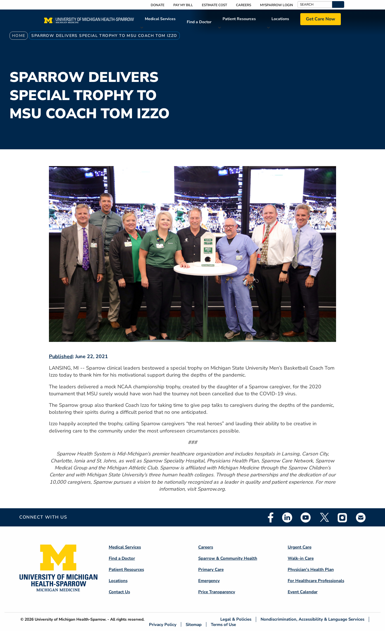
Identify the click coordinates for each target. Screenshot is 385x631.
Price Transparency (216, 592)
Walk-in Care (301, 558)
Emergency (209, 580)
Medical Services (160, 19)
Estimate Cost (214, 5)
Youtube (306, 517)
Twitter (324, 517)
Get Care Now (320, 19)
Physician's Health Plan (311, 569)
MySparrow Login (276, 5)
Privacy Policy (162, 624)
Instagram (342, 517)
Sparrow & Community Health (227, 558)
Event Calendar (303, 592)
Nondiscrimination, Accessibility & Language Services (312, 619)
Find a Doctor (199, 22)
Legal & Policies (235, 619)
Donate (157, 5)
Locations (280, 19)
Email (361, 517)
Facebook (271, 517)
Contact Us (119, 592)
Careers (243, 5)
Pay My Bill (183, 5)
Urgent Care (299, 547)
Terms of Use (223, 624)
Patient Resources (239, 19)
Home (18, 35)
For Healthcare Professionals (316, 580)
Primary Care (211, 569)
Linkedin (287, 517)
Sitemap (194, 624)
